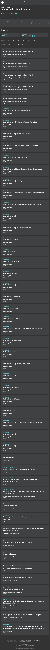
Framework (31, 648)
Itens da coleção (12, 13)
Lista (10, 35)
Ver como (4, 34)
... (31, 41)
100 (18, 44)
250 (22, 44)
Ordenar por (25, 34)
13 (34, 41)
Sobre (3, 13)
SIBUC (25, 648)
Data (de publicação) (34, 35)
